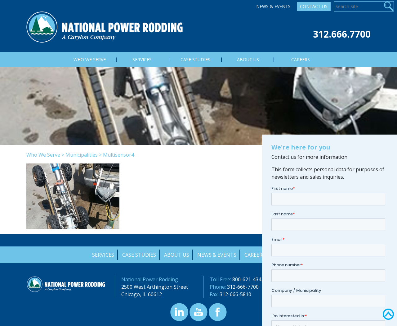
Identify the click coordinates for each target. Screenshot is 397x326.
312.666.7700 (342, 34)
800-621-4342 (248, 279)
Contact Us (314, 6)
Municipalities (81, 154)
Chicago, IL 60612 (141, 294)
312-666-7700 (243, 286)
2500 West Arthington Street (154, 286)
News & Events (273, 6)
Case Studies (139, 254)
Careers (254, 254)
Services (103, 254)
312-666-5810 (235, 294)
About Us (176, 254)
